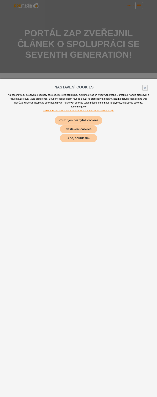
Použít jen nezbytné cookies (78, 120)
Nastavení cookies (78, 129)
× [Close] (145, 87)
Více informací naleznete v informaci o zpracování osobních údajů (78, 110)
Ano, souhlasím (78, 138)
